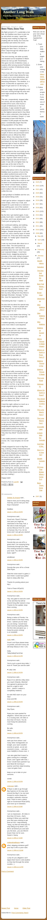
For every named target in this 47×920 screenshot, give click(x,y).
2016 (38, 208)
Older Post (26, 908)
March (40, 243)
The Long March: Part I (40, 420)
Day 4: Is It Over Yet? (40, 452)
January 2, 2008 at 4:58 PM (15, 635)
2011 (38, 226)
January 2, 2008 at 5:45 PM (15, 672)
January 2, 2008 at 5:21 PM (15, 656)
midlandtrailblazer (13, 842)
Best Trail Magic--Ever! (40, 286)
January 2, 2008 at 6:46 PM (15, 701)
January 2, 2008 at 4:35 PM (15, 610)
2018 (38, 200)
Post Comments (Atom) (20, 913)
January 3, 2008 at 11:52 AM (15, 850)
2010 (38, 230)
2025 (38, 182)
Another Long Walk (18, 12)
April (39, 240)
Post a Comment (8, 871)
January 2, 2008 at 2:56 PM (15, 560)
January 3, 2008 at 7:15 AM (14, 838)
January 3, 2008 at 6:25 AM (14, 806)
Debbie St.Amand (13, 498)
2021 (38, 189)
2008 (38, 233)
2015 (38, 211)
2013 (38, 219)
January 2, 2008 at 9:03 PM (15, 781)
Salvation (40, 267)
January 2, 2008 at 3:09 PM (15, 591)
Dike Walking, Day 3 (41, 307)
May (39, 236)
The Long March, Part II (40, 412)
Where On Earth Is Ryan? (41, 392)
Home (16, 908)
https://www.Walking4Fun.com (42, 79)
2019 (38, 197)
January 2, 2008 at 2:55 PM (15, 535)
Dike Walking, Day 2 (41, 315)
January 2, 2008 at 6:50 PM (15, 733)
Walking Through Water (41, 372)
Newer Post (6, 908)
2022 (38, 186)
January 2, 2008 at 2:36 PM (15, 512)
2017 (38, 204)
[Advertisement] (20, 889)
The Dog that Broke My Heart (40, 275)
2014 (38, 215)
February (41, 249)
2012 (38, 222)
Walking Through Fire (40, 363)
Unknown (10, 786)
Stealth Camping (41, 461)
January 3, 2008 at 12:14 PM (15, 867)
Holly (9, 640)
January (40, 256)
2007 (38, 496)
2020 (38, 193)
